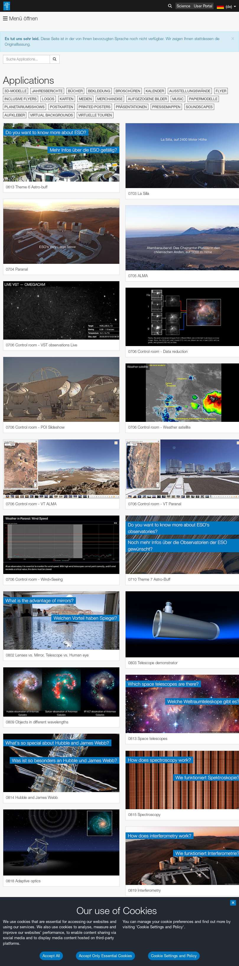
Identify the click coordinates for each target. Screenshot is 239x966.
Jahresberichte (47, 91)
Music (178, 99)
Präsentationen (131, 107)
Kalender (155, 91)
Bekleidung (99, 91)
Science (183, 6)
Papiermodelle (203, 99)
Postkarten (61, 107)
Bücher (75, 91)
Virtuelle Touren (95, 115)
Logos (48, 99)
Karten (67, 99)
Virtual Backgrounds (51, 115)
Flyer (221, 91)
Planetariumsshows (24, 107)
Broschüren (128, 91)
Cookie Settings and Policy (174, 955)
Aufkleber (14, 115)
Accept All (51, 955)
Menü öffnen (20, 18)
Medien (85, 99)
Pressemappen (166, 107)
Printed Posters (94, 107)
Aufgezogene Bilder (147, 99)
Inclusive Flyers (20, 99)
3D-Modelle (15, 91)
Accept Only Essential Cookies (105, 955)
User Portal (203, 6)
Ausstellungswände (189, 91)
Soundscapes (199, 107)
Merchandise (110, 99)
